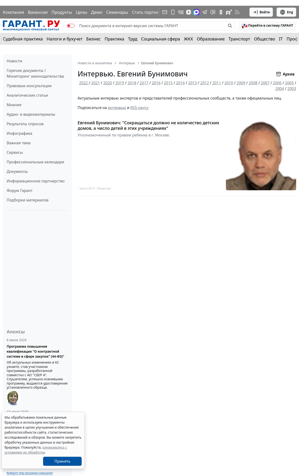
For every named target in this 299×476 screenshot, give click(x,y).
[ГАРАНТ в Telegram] (205, 12)
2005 (289, 82)
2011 (216, 82)
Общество (264, 39)
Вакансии (38, 12)
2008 (253, 82)
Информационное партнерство (36, 181)
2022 (84, 82)
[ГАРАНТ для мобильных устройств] (173, 12)
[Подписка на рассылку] (165, 12)
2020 (107, 82)
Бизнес (93, 39)
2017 (144, 82)
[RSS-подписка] (237, 12)
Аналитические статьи (27, 95)
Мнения (14, 104)
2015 (168, 82)
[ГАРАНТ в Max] (196, 12)
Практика (114, 39)
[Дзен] (188, 12)
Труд (132, 39)
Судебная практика (23, 39)
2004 (279, 88)
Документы (17, 171)
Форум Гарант (20, 190)
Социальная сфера (160, 39)
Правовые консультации (29, 85)
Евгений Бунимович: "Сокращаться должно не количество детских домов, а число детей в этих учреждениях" (148, 125)
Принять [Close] (62, 461)
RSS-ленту (139, 107)
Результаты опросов (25, 123)
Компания (13, 12)
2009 (241, 82)
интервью (117, 107)
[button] (267, 25)
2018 (132, 82)
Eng (286, 12)
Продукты (61, 12)
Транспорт (239, 39)
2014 (180, 82)
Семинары (117, 12)
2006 (277, 82)
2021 (95, 82)
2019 (119, 82)
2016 (156, 82)
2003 (291, 88)
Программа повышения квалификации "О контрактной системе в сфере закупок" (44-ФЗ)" (35, 351)
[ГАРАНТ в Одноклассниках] (221, 12)
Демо (96, 12)
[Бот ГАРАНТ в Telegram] (213, 12)
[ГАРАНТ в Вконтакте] (181, 12)
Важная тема (19, 142)
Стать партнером (149, 12)
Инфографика (19, 133)
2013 (192, 82)
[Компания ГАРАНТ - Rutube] (229, 12)
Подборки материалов (28, 200)
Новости (14, 61)
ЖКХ (188, 39)
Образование (211, 39)
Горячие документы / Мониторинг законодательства (35, 73)
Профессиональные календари (35, 162)
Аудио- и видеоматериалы (31, 114)
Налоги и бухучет (65, 39)
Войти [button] (261, 12)
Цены (81, 12)
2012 (204, 82)
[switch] (71, 26)
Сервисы (15, 152)
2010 (228, 82)
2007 (265, 82)
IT (281, 39)
